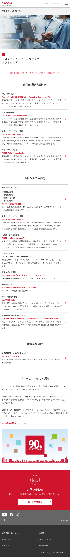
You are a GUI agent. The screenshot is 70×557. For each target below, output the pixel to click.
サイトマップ (7, 546)
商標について (7, 539)
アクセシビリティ (45, 539)
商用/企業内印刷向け (17, 73)
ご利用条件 (42, 533)
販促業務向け (52, 73)
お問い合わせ (43, 546)
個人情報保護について (10, 533)
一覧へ (4, 520)
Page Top (64, 520)
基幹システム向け (36, 73)
